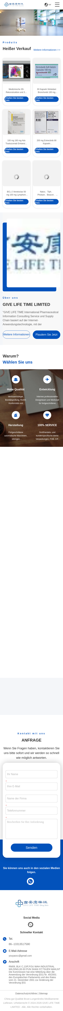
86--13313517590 (19, 944)
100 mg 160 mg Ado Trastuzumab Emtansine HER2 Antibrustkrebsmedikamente (16, 153)
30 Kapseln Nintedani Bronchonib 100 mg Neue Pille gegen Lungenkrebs (46, 102)
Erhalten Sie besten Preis (14, 110)
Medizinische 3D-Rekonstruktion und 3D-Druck (16, 102)
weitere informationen (46, 50)
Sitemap (43, 993)
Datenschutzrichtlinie (26, 993)
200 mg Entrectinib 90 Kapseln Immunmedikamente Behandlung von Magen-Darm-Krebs (47, 153)
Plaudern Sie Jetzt (46, 334)
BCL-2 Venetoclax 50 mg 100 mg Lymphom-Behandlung (16, 204)
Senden (31, 847)
